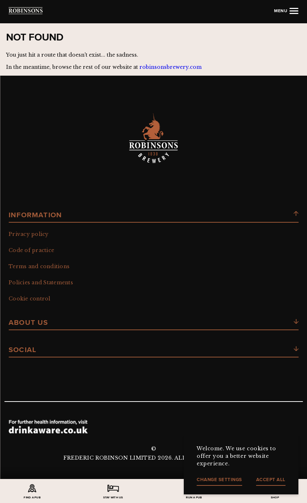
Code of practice (31, 250)
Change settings (219, 479)
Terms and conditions (39, 266)
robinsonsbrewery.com (170, 67)
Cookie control (30, 298)
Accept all (271, 479)
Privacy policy (29, 234)
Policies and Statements (41, 282)
